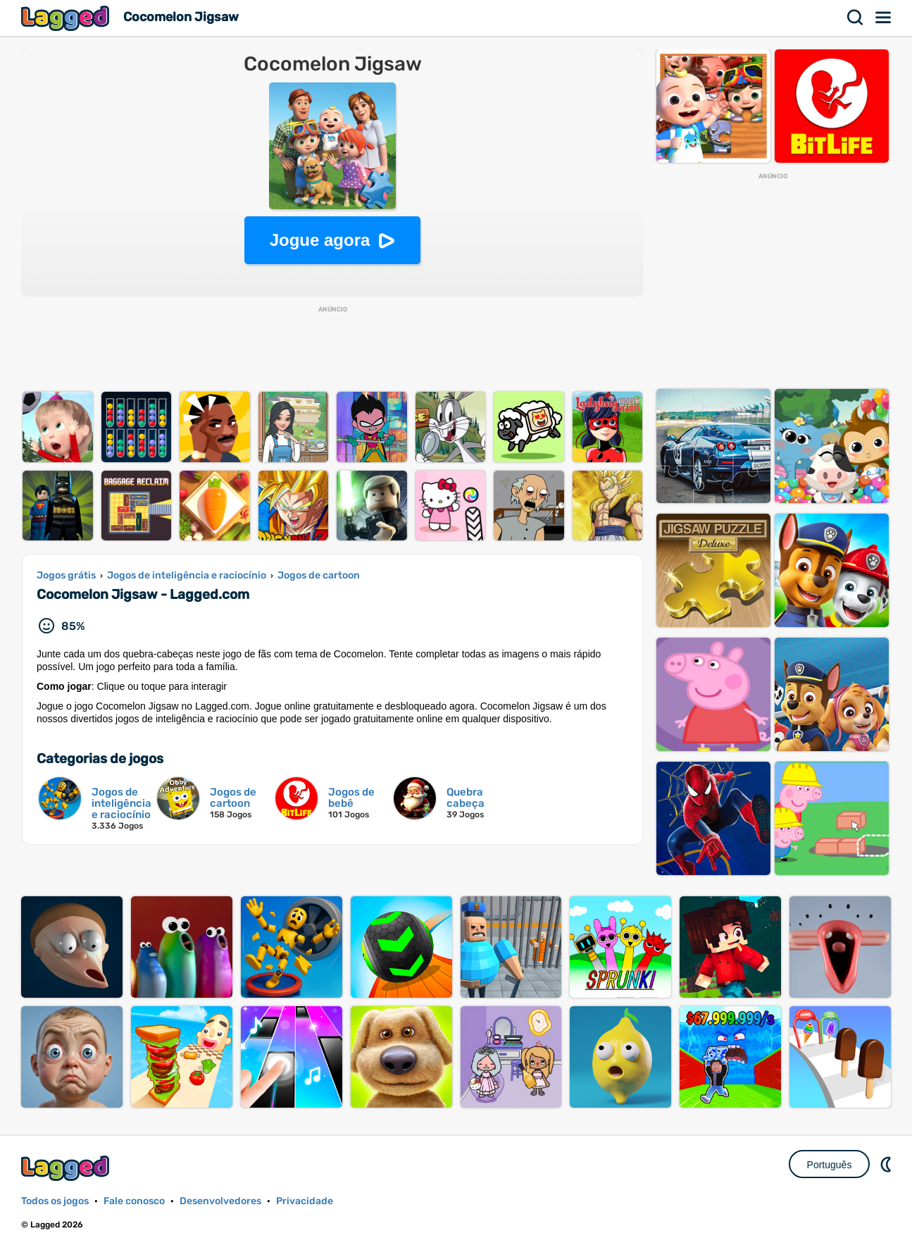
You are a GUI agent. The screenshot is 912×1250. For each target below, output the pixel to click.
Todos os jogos (55, 1201)
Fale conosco (134, 1201)
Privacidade (304, 1201)
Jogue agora (320, 239)
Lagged (67, 18)
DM (887, 1164)
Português (829, 1164)
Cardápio (884, 17)
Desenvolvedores (220, 1201)
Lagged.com (67, 1168)
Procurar (856, 17)
